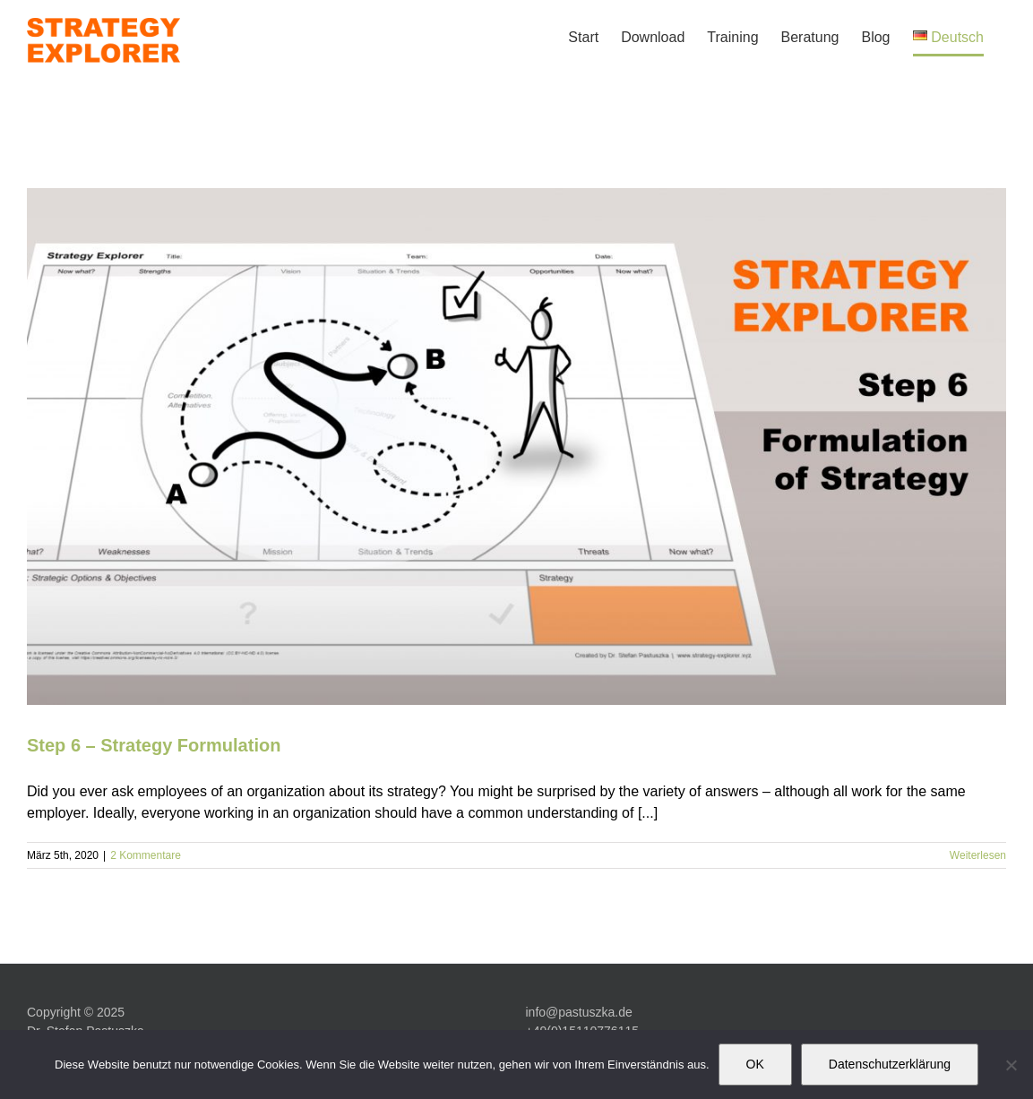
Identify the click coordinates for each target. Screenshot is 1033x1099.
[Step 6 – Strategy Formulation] (516, 446)
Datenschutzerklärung (890, 1064)
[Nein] (1011, 1065)
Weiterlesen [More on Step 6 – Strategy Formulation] (978, 855)
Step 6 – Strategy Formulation (153, 745)
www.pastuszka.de (578, 991)
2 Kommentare (145, 855)
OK (755, 1064)
